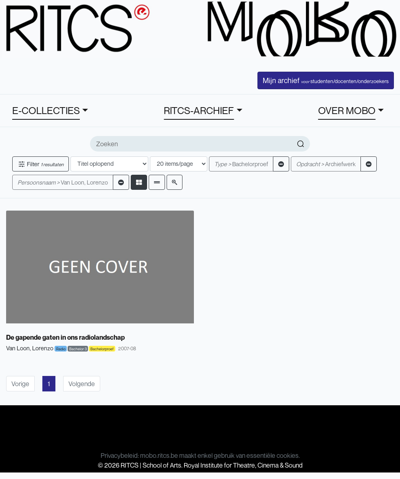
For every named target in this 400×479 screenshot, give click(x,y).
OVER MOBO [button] (347, 110)
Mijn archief (326, 80)
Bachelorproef (241, 163)
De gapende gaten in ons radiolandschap (65, 337)
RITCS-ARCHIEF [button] (199, 110)
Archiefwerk (326, 163)
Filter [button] (41, 163)
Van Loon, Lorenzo (63, 182)
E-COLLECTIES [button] (46, 110)
